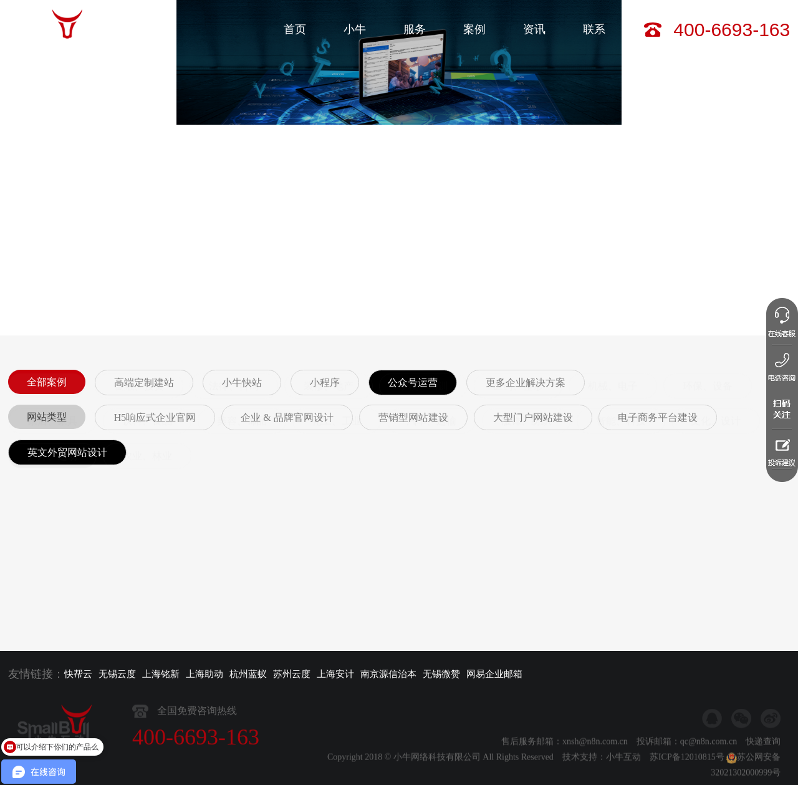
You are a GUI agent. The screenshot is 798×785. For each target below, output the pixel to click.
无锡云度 (117, 674)
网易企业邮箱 (494, 674)
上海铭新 (161, 674)
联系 (594, 29)
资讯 (534, 29)
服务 (414, 29)
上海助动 (204, 674)
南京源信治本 (388, 674)
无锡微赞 (441, 674)
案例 (474, 29)
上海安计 (335, 674)
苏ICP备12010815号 (687, 776)
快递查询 (763, 761)
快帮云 (78, 674)
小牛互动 (623, 776)
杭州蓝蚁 (248, 674)
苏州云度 (291, 674)
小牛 (355, 29)
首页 (295, 29)
